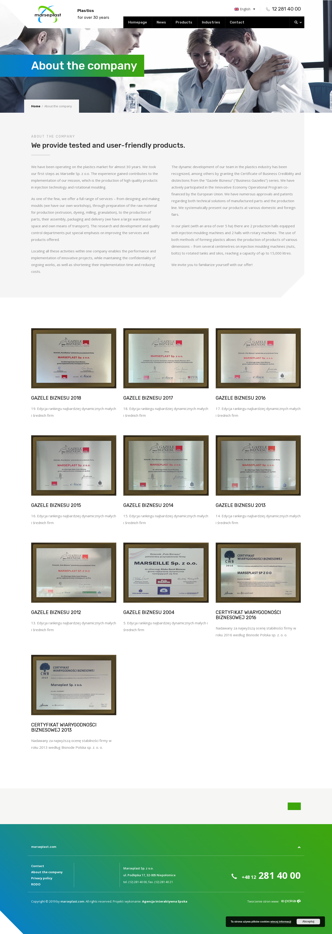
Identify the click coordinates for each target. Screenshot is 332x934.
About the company (47, 872)
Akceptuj (308, 921)
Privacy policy (41, 878)
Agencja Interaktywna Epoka (164, 901)
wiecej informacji (280, 921)
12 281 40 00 (283, 9)
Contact (37, 866)
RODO (36, 884)
